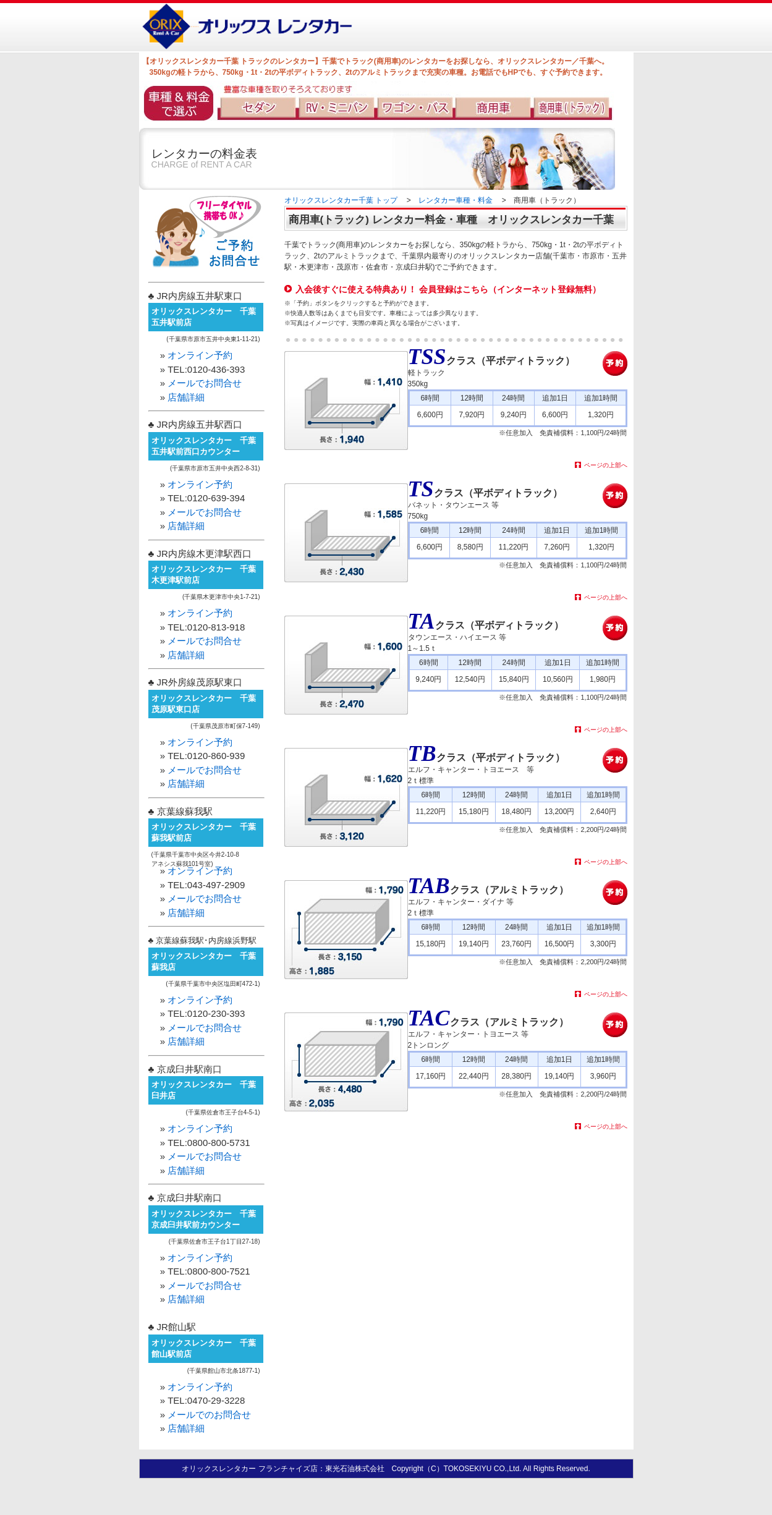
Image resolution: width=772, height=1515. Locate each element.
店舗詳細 (186, 397)
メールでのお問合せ (209, 1414)
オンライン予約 (200, 355)
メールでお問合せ (205, 383)
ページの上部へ (605, 465)
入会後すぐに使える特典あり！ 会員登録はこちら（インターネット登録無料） (448, 289)
